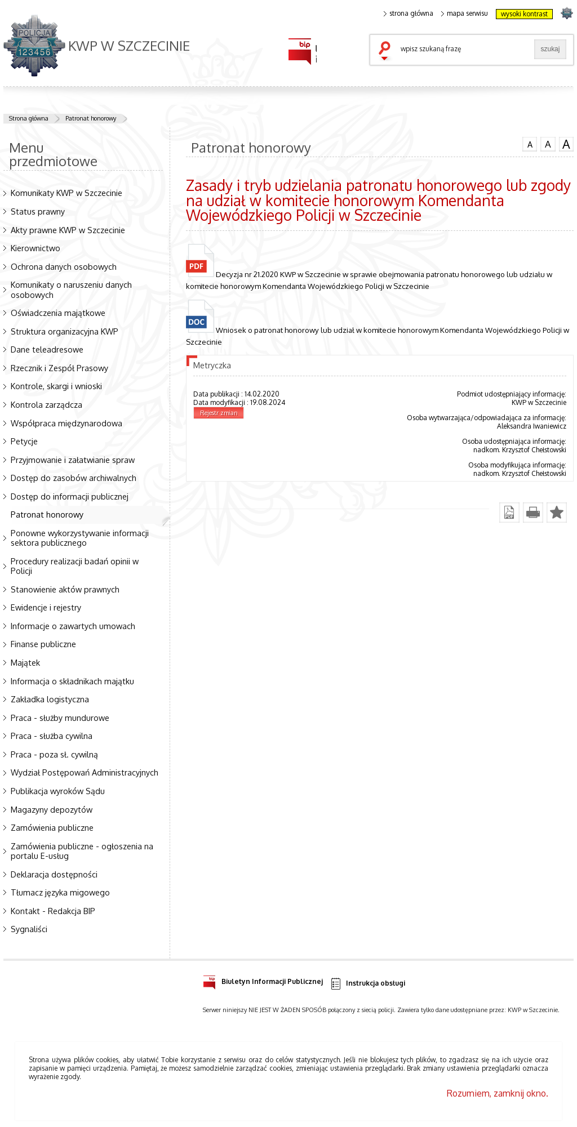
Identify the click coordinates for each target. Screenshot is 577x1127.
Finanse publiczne (43, 644)
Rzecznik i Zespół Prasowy (59, 368)
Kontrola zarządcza (46, 404)
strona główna (408, 13)
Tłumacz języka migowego (60, 892)
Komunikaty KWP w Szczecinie (66, 193)
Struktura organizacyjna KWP (64, 331)
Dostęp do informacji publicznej (69, 496)
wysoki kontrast (524, 14)
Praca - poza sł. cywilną (54, 754)
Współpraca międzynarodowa (66, 423)
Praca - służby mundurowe (60, 717)
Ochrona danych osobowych (64, 266)
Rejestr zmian (219, 413)
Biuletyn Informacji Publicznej (263, 979)
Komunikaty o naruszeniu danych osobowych (71, 289)
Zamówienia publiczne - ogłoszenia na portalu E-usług (82, 851)
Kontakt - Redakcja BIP (53, 911)
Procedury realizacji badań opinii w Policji (75, 566)
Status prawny (38, 211)
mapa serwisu (464, 13)
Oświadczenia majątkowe (58, 313)
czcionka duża (566, 144)
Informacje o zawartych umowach (73, 626)
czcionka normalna (529, 143)
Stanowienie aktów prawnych (65, 589)
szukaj (387, 52)
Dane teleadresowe (47, 349)
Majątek (25, 662)
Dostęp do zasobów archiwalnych (73, 478)
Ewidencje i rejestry (46, 607)
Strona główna (28, 118)
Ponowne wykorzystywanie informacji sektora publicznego (80, 537)
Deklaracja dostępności (54, 874)
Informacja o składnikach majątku (72, 681)
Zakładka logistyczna (50, 699)
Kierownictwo (35, 248)
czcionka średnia (547, 143)
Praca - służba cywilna (51, 735)
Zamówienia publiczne (52, 827)
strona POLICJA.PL (567, 13)
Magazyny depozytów (51, 809)
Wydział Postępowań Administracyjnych (84, 772)
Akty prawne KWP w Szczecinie (68, 230)
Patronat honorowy (90, 118)
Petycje (24, 441)
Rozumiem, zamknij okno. (497, 1093)
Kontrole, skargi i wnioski (56, 386)
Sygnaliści (29, 929)
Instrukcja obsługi (367, 984)
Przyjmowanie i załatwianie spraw (73, 460)
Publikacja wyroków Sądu (58, 791)
